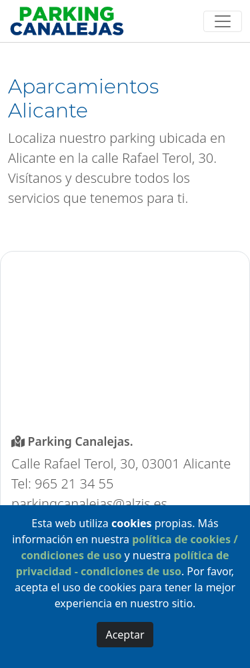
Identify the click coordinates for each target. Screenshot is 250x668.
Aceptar (124, 634)
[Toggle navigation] (223, 21)
